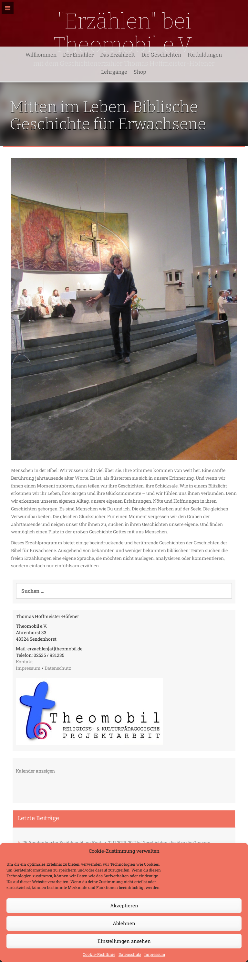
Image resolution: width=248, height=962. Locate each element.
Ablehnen (124, 923)
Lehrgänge (114, 72)
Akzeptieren (124, 905)
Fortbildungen (205, 55)
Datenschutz (130, 954)
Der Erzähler (78, 55)
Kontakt (24, 661)
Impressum (154, 954)
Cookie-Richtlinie (99, 954)
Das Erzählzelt (117, 55)
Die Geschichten (161, 55)
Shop (140, 72)
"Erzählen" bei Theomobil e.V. (124, 33)
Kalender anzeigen (35, 771)
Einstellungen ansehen (124, 941)
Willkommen (41, 55)
